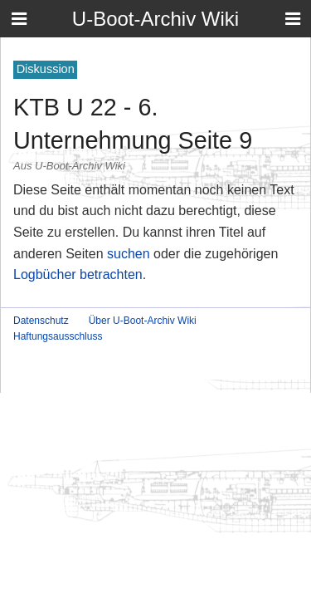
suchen (128, 254)
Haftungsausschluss (57, 336)
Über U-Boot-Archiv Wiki (143, 320)
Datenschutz (41, 320)
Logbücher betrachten (78, 274)
